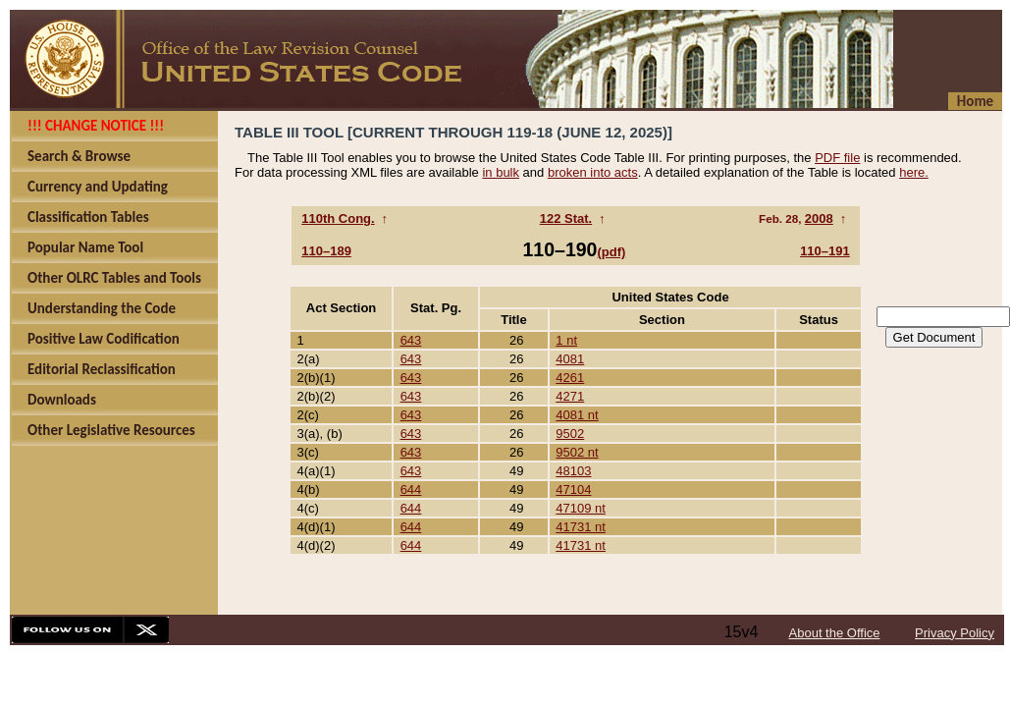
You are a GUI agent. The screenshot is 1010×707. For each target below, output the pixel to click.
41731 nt (581, 526)
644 (411, 489)
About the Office (834, 632)
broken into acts (593, 172)
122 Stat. (566, 218)
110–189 (326, 251)
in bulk (500, 172)
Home (975, 101)
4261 (570, 377)
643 (411, 340)
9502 (570, 433)
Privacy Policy (954, 632)
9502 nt (577, 452)
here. (914, 172)
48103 (573, 470)
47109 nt (581, 508)
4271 (570, 396)
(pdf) (611, 252)
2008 (819, 218)
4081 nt (577, 415)
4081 (570, 359)
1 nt (566, 340)
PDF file (837, 157)
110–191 (825, 251)
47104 (573, 489)
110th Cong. (337, 218)
